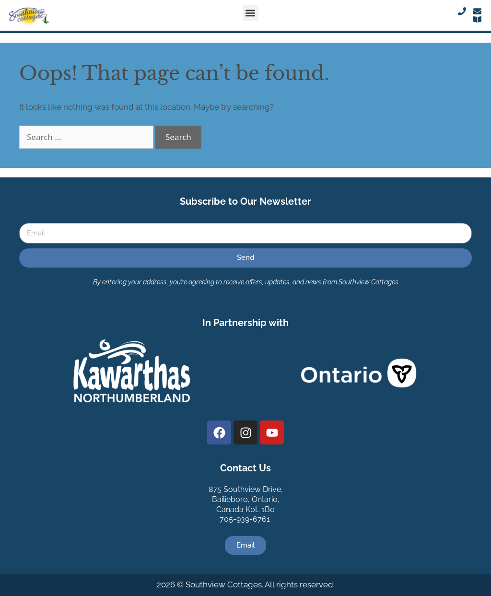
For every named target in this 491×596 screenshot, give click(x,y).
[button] (250, 13)
